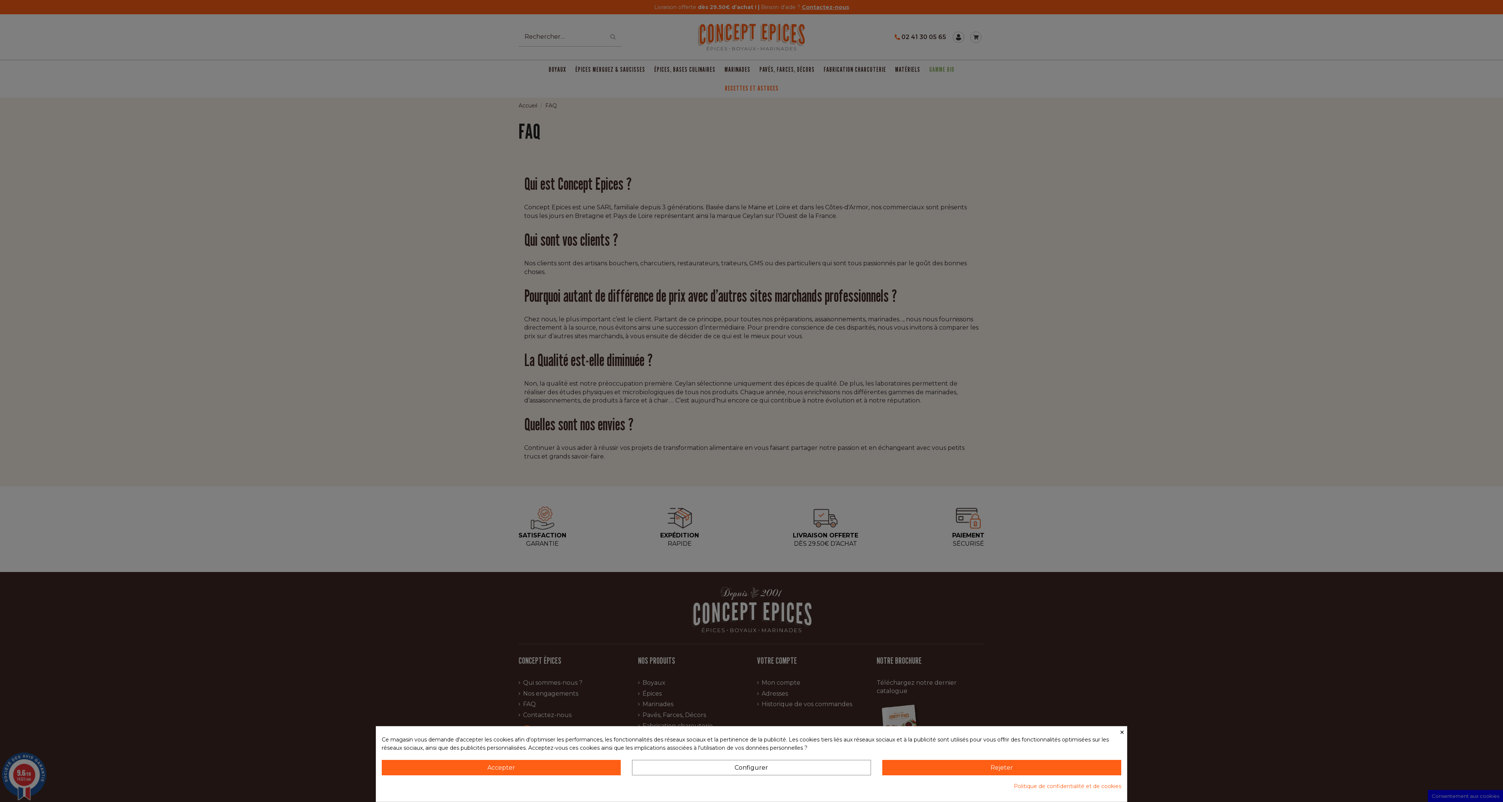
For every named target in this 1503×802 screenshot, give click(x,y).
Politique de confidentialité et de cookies (1067, 786)
